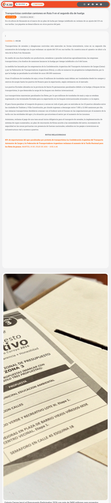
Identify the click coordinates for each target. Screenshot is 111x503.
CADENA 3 (9, 41)
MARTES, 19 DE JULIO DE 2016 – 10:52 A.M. (54, 143)
